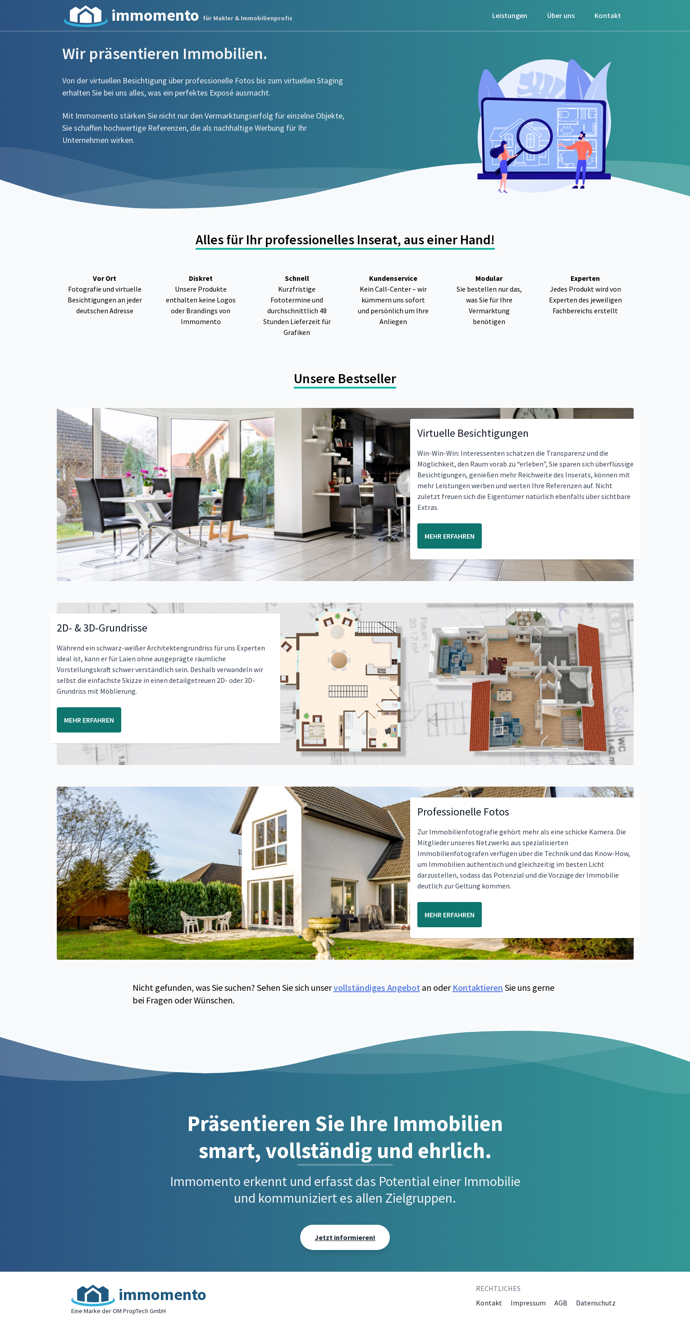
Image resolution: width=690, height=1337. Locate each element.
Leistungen (509, 15)
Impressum (528, 1302)
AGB (560, 1302)
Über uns (561, 15)
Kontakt (607, 15)
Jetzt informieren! (345, 1237)
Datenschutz (596, 1302)
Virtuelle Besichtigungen (473, 433)
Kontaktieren (477, 987)
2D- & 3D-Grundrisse (102, 628)
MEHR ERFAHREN (450, 535)
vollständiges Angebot (377, 987)
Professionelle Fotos (463, 812)
